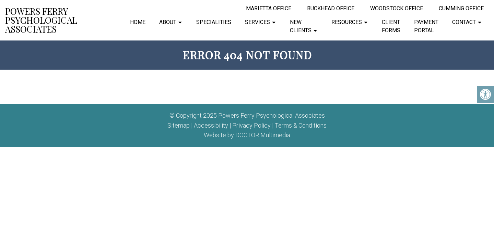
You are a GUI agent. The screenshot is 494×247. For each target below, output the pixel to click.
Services (257, 22)
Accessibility (211, 125)
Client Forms (391, 26)
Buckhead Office (330, 8)
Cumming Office (461, 8)
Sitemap (178, 125)
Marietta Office (268, 8)
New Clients (300, 26)
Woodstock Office (396, 8)
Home (137, 22)
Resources (346, 22)
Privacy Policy (251, 125)
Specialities (213, 22)
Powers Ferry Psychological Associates (41, 20)
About (167, 22)
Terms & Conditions (301, 125)
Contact (464, 22)
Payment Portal (426, 26)
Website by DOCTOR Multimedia (247, 135)
